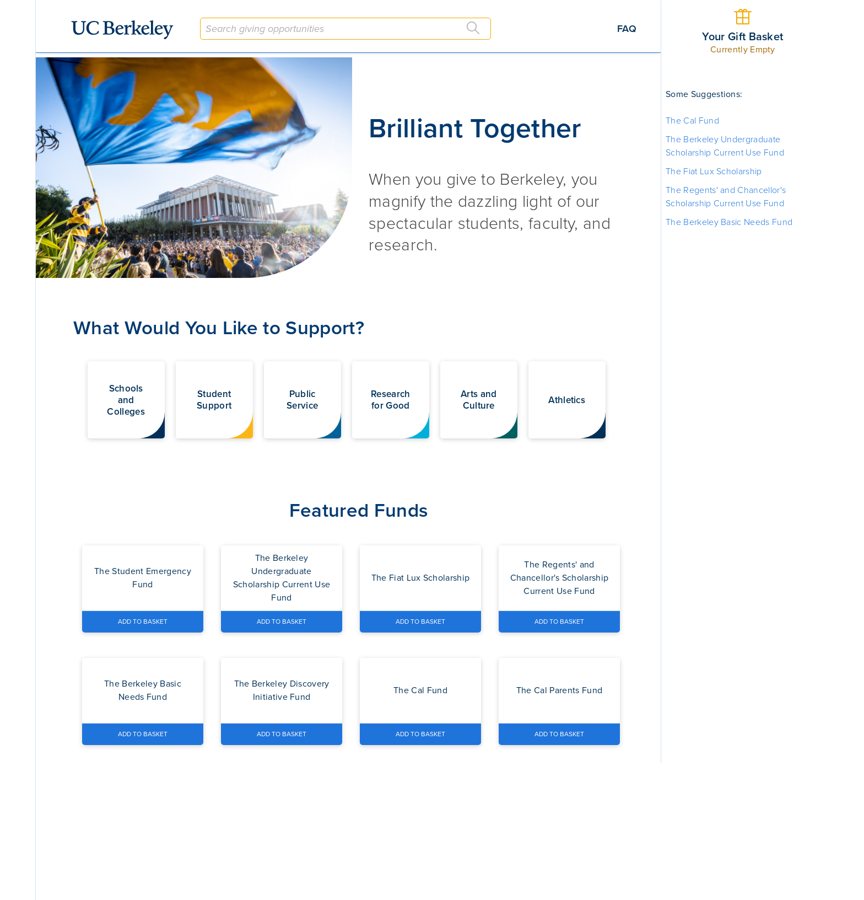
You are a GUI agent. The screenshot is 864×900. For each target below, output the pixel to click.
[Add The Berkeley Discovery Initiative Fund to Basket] (281, 734)
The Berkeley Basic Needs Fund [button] (729, 222)
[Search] (473, 28)
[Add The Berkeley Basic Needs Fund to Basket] (142, 734)
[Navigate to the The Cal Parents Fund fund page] (559, 690)
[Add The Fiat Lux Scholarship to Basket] (420, 621)
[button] (126, 399)
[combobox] (345, 29)
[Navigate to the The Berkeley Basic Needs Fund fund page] (142, 690)
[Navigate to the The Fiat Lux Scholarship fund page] (420, 577)
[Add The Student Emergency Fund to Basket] (142, 621)
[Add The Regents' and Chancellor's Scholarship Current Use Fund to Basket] (559, 621)
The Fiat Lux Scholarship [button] (714, 171)
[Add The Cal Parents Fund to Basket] (559, 734)
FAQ (626, 29)
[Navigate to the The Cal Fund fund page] (420, 690)
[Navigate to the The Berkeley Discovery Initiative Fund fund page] (281, 690)
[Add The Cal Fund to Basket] (420, 734)
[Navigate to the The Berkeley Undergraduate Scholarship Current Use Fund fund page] (281, 577)
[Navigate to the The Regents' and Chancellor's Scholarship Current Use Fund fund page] (559, 577)
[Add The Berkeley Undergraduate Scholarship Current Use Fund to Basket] (281, 621)
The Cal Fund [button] (692, 120)
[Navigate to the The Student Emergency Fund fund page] (142, 577)
